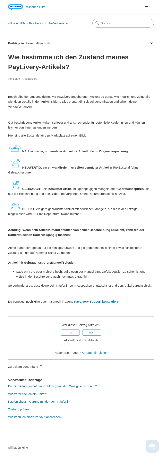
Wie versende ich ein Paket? (27, 394)
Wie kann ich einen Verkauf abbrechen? (35, 417)
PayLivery (35, 23)
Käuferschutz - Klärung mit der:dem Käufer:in (39, 401)
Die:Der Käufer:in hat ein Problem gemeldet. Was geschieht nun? (52, 386)
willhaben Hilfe (16, 23)
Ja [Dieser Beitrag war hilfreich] (70, 332)
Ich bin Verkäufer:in (56, 23)
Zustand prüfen (18, 409)
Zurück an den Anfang (25, 366)
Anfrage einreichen (95, 352)
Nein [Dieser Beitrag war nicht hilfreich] (91, 332)
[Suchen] (123, 23)
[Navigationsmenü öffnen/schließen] (146, 7)
